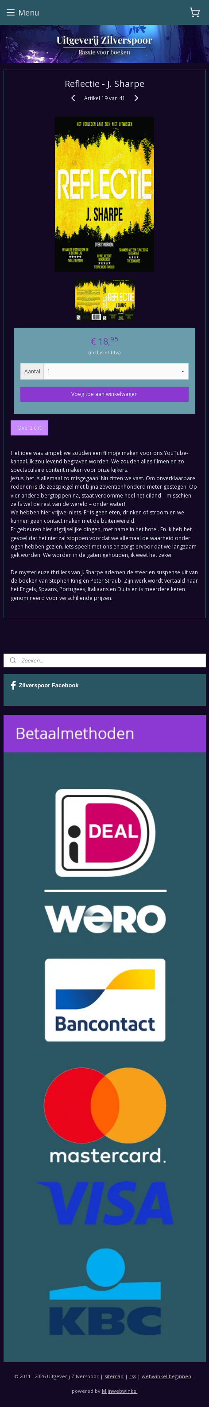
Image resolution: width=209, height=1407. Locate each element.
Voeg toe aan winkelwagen (104, 393)
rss (132, 1376)
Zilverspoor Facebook (45, 685)
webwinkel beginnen (166, 1376)
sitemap (114, 1376)
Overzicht (29, 427)
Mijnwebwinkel (120, 1390)
